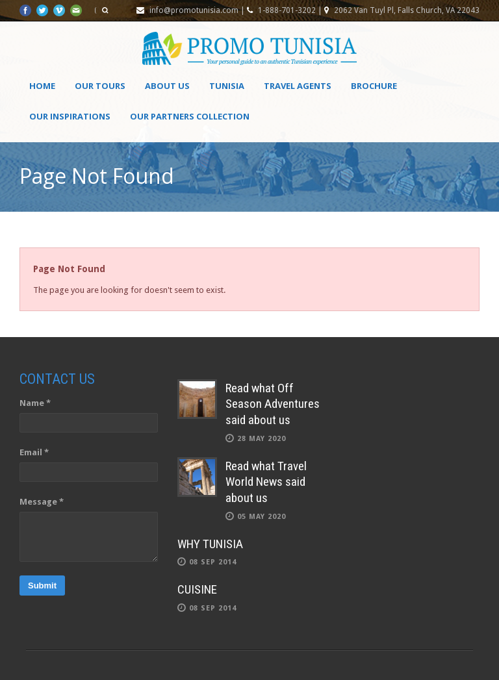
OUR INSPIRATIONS (69, 116)
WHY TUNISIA (210, 543)
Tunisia (226, 86)
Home (42, 86)
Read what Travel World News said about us (266, 482)
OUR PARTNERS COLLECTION (190, 116)
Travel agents (297, 86)
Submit (42, 585)
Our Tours (100, 86)
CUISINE (197, 589)
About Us (167, 86)
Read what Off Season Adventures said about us (272, 404)
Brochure (374, 86)
